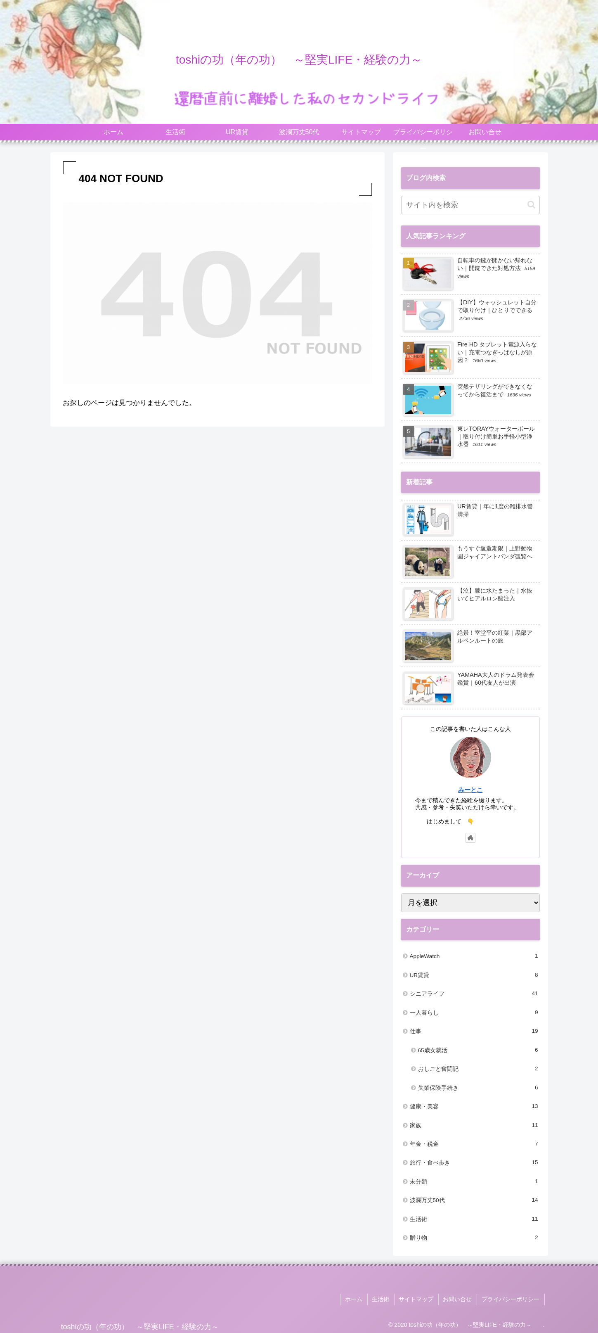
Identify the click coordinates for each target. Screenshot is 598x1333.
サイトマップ (419, 1298)
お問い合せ (459, 1298)
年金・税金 (474, 1144)
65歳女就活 (478, 1050)
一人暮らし (474, 1013)
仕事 (474, 1031)
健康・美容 (474, 1106)
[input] (470, 205)
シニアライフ (474, 994)
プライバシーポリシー (511, 1298)
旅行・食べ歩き (474, 1162)
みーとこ (470, 789)
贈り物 (474, 1238)
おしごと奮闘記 (478, 1069)
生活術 (474, 1219)
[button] (531, 204)
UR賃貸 (474, 975)
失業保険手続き (478, 1088)
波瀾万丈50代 (474, 1200)
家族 (474, 1125)
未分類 (474, 1181)
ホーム (358, 1298)
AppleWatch (474, 956)
